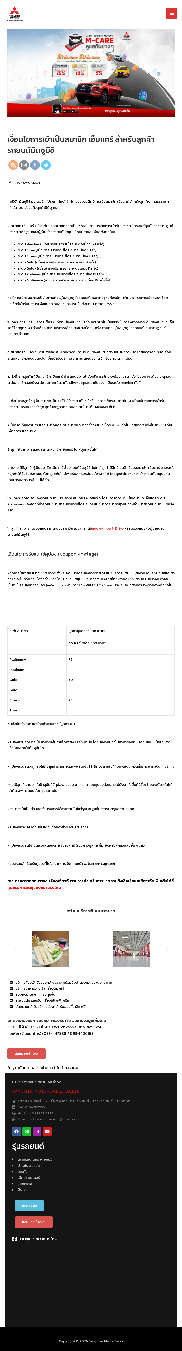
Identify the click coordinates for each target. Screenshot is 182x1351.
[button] (26, 1053)
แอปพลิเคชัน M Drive (107, 528)
